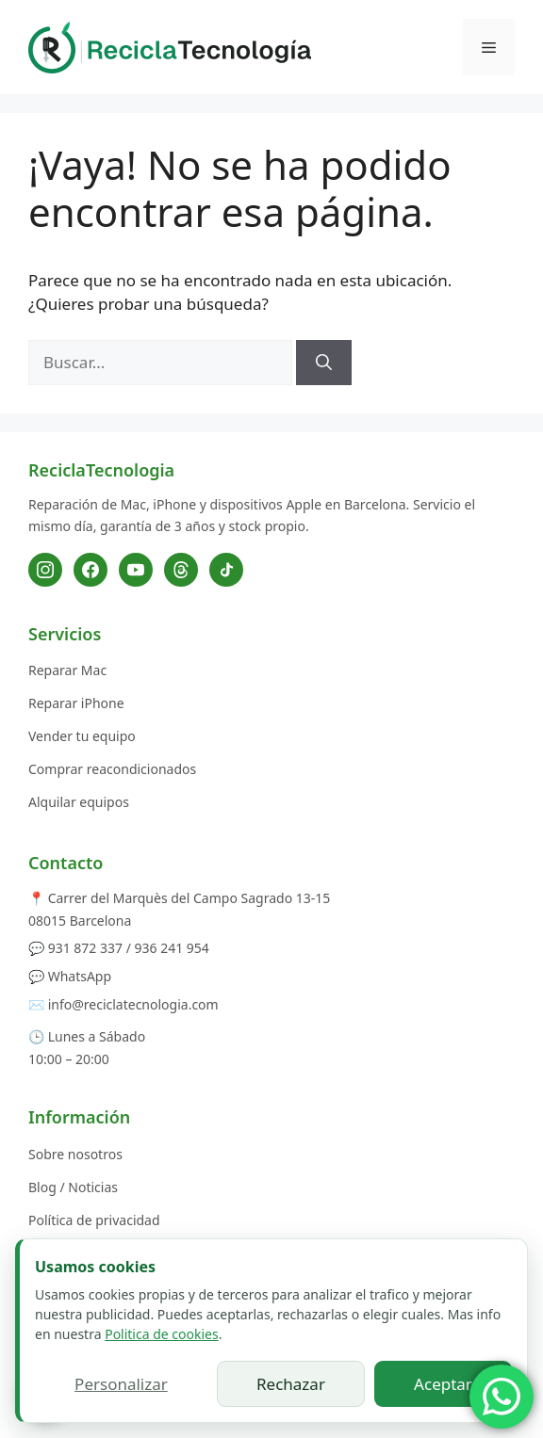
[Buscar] (324, 362)
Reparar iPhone (76, 703)
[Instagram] (45, 570)
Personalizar (121, 1384)
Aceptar (443, 1384)
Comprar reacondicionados (112, 769)
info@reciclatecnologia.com (133, 1004)
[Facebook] (90, 570)
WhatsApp (79, 976)
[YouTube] (136, 570)
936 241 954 (172, 948)
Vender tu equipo (82, 736)
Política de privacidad (94, 1220)
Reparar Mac (67, 670)
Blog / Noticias (73, 1187)
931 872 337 (85, 948)
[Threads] (181, 570)
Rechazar (290, 1384)
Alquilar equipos (78, 802)
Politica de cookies (162, 1334)
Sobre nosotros (75, 1154)
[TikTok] (226, 570)
